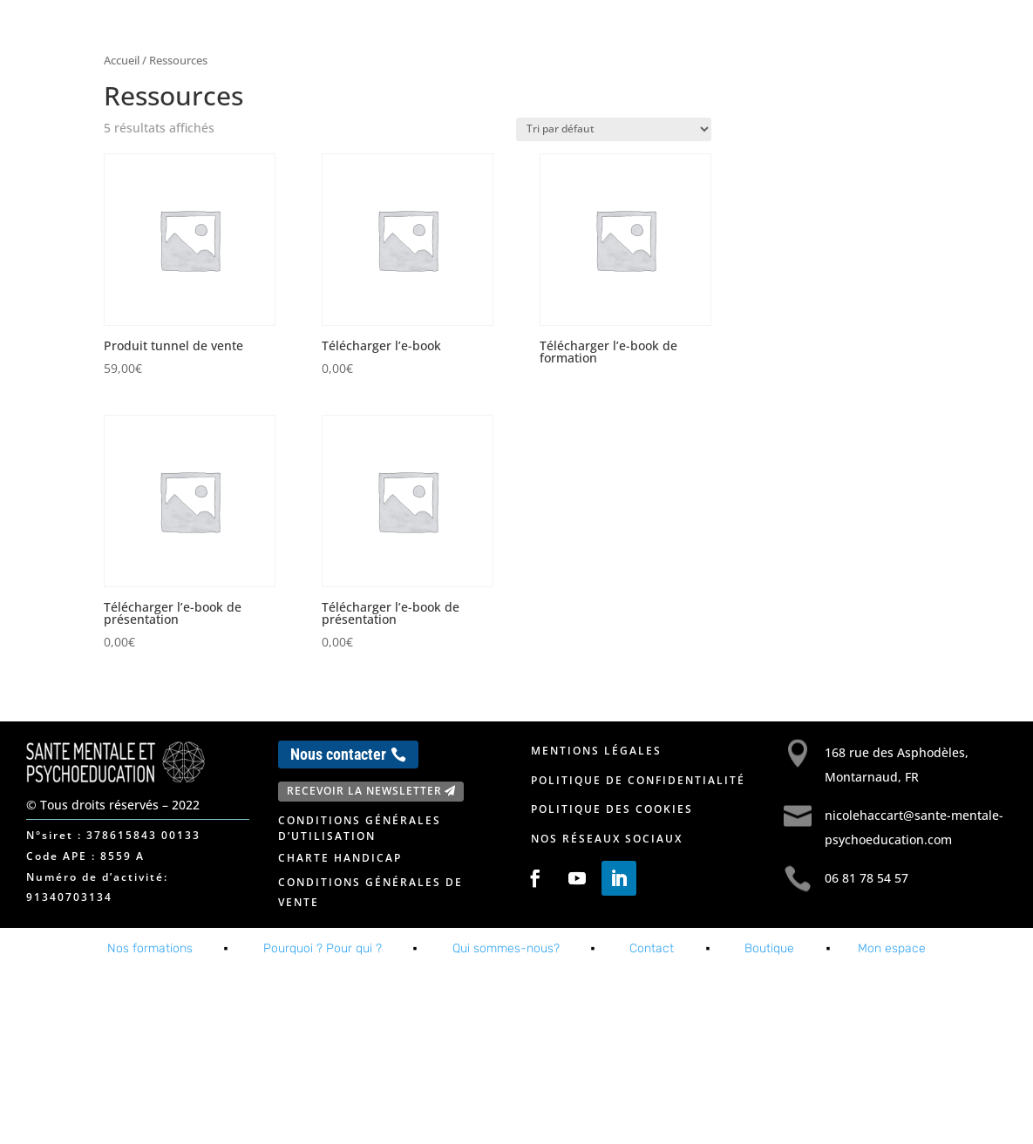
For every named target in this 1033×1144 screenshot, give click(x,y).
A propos (723, 33)
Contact (817, 33)
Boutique (769, 948)
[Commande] (613, 129)
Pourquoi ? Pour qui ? (322, 948)
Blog (879, 33)
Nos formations (605, 33)
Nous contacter (338, 754)
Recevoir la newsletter (364, 790)
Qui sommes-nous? (506, 948)
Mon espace (951, 33)
